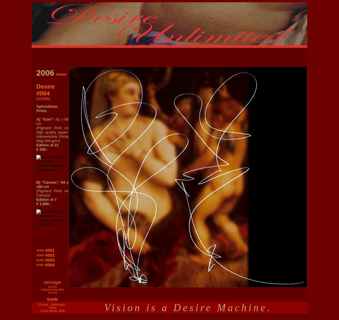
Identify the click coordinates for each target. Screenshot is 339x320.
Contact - (44, 304)
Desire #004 (45, 90)
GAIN (52, 299)
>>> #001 (45, 250)
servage (52, 282)
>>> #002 (45, 255)
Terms (52, 307)
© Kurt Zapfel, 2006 (52, 311)
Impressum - (59, 304)
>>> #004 (45, 264)
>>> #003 (45, 260)
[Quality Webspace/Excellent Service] (52, 289)
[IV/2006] (43, 99)
